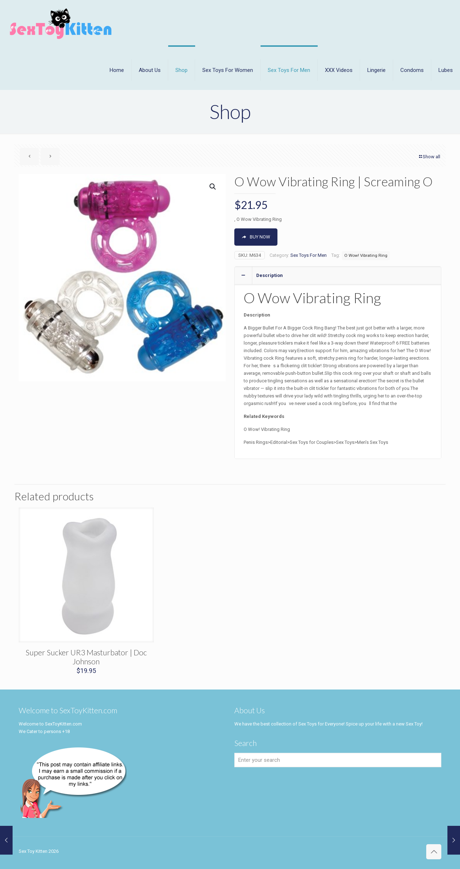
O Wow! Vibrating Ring (365, 255)
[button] (213, 186)
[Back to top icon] (433, 851)
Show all (429, 156)
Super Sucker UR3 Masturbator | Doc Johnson (86, 657)
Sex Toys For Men (308, 255)
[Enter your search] (337, 760)
